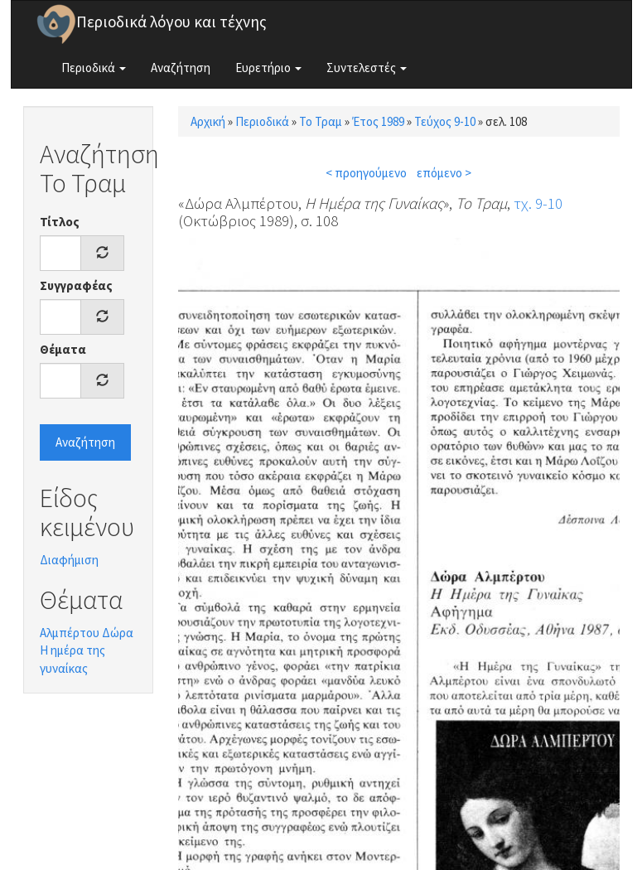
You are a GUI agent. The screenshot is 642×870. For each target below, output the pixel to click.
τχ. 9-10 (538, 203)
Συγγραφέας (76, 285)
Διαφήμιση (69, 560)
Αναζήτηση (180, 67)
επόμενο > (444, 173)
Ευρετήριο (268, 67)
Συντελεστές (366, 67)
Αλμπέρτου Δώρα (86, 632)
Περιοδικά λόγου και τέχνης (171, 21)
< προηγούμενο (366, 173)
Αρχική (208, 121)
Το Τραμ (320, 121)
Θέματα (63, 349)
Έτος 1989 (378, 121)
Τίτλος (60, 222)
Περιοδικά (93, 67)
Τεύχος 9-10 (444, 121)
